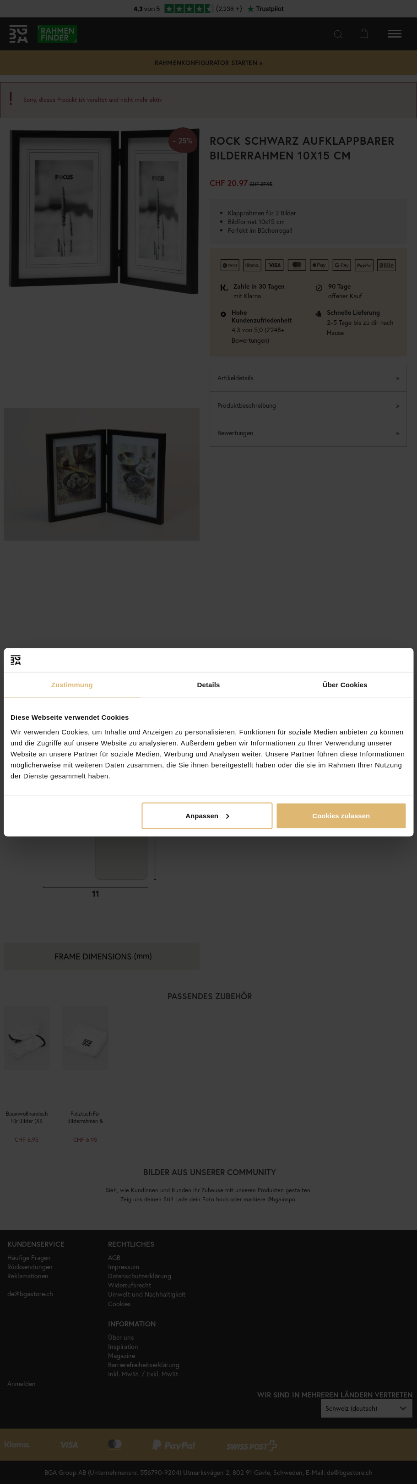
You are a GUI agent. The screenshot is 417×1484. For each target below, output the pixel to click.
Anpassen (207, 815)
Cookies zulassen (341, 815)
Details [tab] (208, 685)
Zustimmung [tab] (72, 685)
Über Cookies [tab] (345, 685)
